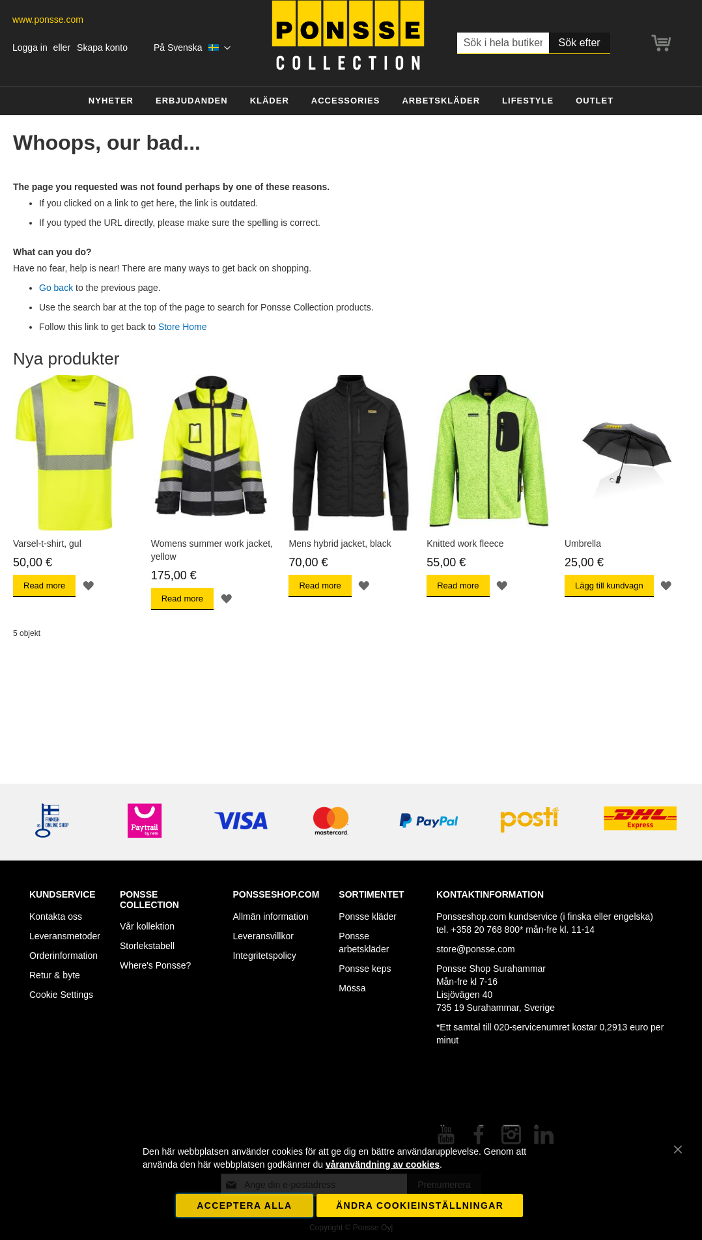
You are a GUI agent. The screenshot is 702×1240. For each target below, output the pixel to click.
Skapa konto (102, 47)
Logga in (30, 47)
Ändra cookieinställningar (419, 1205)
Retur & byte (54, 975)
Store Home (182, 327)
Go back (56, 287)
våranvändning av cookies (383, 1164)
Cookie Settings (61, 994)
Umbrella (583, 543)
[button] (192, 48)
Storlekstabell (147, 946)
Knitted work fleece (465, 543)
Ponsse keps (365, 968)
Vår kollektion (147, 926)
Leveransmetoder (64, 936)
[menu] (351, 101)
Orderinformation (63, 955)
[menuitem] (111, 101)
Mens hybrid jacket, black (339, 543)
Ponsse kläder (368, 916)
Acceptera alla (244, 1205)
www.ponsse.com (47, 19)
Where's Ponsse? (155, 965)
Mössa (352, 988)
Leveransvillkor (263, 936)
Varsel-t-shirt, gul (47, 543)
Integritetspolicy (264, 955)
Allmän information (271, 916)
